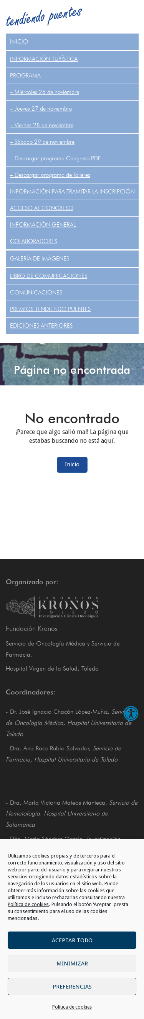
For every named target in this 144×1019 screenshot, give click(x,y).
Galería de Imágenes (39, 258)
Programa (25, 75)
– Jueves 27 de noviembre (41, 108)
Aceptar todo (72, 940)
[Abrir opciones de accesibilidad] (131, 713)
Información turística (44, 58)
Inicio (19, 41)
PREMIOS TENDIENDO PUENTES (50, 309)
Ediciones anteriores (41, 325)
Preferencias (72, 986)
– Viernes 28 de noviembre (41, 125)
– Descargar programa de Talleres (50, 175)
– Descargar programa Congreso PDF (55, 158)
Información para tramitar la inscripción (72, 191)
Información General (43, 224)
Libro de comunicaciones (48, 275)
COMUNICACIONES (36, 292)
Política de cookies (28, 904)
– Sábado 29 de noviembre (42, 141)
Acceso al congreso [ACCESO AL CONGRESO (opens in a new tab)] (41, 208)
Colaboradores (33, 241)
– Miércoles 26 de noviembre (44, 92)
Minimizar (72, 963)
